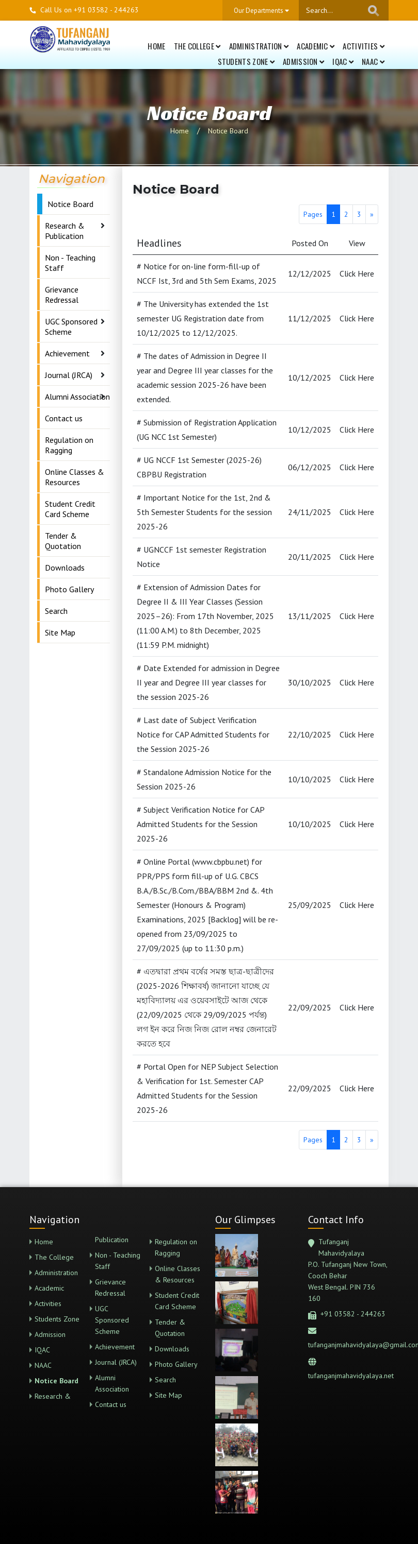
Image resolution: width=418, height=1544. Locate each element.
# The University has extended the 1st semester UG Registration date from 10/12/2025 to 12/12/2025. (203, 318)
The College (197, 46)
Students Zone (246, 61)
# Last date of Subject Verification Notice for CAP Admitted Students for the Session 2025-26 (203, 734)
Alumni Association (77, 396)
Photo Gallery (69, 589)
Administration (259, 46)
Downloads (65, 567)
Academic (315, 46)
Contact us (64, 418)
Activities (363, 46)
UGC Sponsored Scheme (71, 326)
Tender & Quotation (63, 540)
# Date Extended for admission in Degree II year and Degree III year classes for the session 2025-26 (208, 682)
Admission (303, 61)
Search (56, 611)
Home (156, 46)
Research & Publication (65, 230)
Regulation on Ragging (69, 445)
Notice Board (228, 130)
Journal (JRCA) (68, 375)
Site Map (60, 632)
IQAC (342, 61)
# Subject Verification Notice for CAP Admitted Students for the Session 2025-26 (200, 824)
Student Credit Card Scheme (70, 509)
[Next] (371, 214)
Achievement (67, 353)
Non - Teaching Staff (70, 262)
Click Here (357, 273)
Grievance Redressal (61, 294)
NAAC (373, 61)
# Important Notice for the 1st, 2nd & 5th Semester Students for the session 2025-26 (204, 511)
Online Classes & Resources (74, 477)
